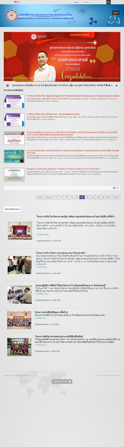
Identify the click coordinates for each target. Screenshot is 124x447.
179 (71, 197)
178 (66, 197)
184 (98, 197)
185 (103, 197)
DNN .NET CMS (60, 381)
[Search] (94, 2)
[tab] (12, 209)
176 (56, 197)
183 (92, 197)
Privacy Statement (113, 375)
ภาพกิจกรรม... (42, 267)
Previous (49, 197)
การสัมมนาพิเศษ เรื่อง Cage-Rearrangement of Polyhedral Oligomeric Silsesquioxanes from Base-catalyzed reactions (62, 101)
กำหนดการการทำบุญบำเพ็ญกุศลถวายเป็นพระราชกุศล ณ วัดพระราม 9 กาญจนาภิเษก (62, 174)
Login (76, 2)
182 (87, 197)
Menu (116, 13)
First (40, 197)
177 (61, 197)
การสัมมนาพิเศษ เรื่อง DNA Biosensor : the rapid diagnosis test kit (62, 120)
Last (115, 197)
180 (77, 197)
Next (108, 197)
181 (82, 197)
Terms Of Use (101, 375)
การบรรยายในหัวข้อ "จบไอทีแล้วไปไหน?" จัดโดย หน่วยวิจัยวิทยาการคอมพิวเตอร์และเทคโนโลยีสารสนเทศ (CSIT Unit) (62, 156)
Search (108, 2)
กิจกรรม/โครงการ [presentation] (12, 209)
